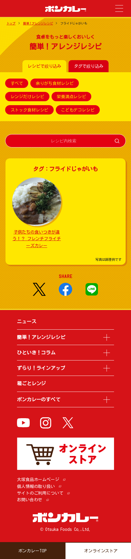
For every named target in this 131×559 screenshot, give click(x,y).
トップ (11, 23)
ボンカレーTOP (32, 551)
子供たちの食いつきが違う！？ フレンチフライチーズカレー (36, 239)
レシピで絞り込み (44, 66)
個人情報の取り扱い (36, 486)
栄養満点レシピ (71, 97)
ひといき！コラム (36, 352)
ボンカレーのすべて (38, 399)
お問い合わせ (29, 500)
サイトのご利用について (40, 493)
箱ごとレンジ (31, 383)
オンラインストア (101, 551)
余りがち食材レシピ (55, 83)
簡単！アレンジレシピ (38, 23)
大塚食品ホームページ (38, 479)
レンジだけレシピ (27, 97)
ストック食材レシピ (30, 110)
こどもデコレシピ (78, 110)
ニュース (26, 321)
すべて (17, 83)
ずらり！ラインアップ (41, 368)
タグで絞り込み (88, 66)
